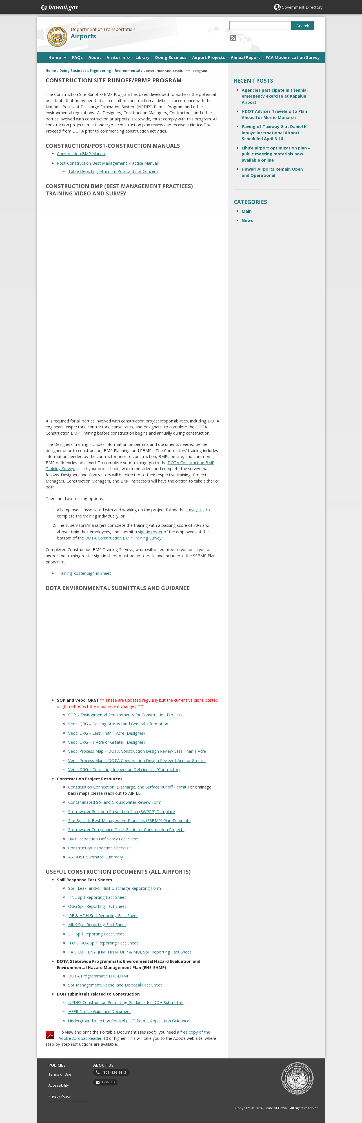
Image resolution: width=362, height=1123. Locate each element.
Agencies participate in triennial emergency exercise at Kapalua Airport (275, 96)
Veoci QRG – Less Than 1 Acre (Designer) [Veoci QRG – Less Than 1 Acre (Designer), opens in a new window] (106, 733)
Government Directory (302, 7)
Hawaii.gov (59, 7)
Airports (83, 36)
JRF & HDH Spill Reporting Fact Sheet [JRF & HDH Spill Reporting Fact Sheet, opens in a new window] (103, 915)
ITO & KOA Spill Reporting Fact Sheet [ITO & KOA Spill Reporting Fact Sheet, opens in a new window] (103, 943)
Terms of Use (59, 1074)
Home (54, 57)
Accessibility (58, 1085)
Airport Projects (208, 57)
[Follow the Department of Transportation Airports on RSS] (233, 37)
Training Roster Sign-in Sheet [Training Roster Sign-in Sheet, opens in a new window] (84, 573)
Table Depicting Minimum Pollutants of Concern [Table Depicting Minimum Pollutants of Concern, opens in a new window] (113, 171)
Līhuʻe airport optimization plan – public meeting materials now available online (276, 154)
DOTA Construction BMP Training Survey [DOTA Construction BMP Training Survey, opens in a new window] (123, 538)
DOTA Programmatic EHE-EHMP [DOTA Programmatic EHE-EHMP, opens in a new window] (98, 976)
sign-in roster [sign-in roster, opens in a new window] (150, 531)
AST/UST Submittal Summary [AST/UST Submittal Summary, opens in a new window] (95, 857)
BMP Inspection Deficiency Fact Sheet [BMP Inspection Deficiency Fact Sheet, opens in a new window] (103, 839)
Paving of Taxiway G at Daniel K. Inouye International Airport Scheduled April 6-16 (275, 132)
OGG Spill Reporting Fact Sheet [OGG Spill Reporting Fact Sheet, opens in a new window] (97, 906)
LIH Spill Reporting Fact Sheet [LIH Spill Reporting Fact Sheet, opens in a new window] (96, 934)
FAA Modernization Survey (293, 57)
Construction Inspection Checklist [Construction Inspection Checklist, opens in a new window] (99, 848)
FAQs (77, 57)
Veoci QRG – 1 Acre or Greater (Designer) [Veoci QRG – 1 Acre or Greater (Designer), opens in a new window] (106, 742)
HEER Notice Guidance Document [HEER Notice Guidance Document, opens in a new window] (99, 1011)
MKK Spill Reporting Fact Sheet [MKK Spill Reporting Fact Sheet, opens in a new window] (97, 924)
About (94, 57)
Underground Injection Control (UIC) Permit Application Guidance (129, 1020)
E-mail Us (108, 1082)
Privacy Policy (59, 1096)
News (247, 220)
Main (247, 211)
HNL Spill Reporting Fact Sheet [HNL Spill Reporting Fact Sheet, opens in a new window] (97, 897)
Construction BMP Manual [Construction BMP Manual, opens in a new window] (81, 153)
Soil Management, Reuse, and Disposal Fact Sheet (115, 985)
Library (143, 57)
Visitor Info (118, 57)
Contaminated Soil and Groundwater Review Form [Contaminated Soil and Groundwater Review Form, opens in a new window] (114, 802)
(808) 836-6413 (114, 1072)
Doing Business (170, 57)
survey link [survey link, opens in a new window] (195, 509)
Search (302, 26)
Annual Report (245, 57)
